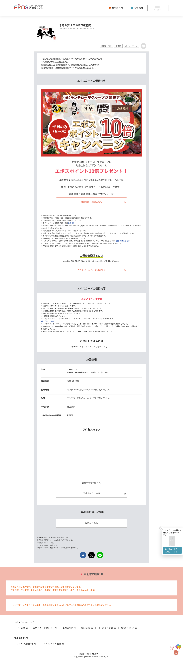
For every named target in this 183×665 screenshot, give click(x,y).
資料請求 (87, 627)
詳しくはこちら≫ (123, 240)
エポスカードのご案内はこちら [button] (173, 527)
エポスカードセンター (45, 627)
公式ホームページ (104, 493)
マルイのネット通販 (52, 643)
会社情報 (22, 627)
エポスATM (69, 627)
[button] (172, 518)
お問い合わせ (129, 627)
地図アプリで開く (91, 483)
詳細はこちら (105, 523)
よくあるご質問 (107, 627)
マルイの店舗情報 (26, 643)
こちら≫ (71, 223)
